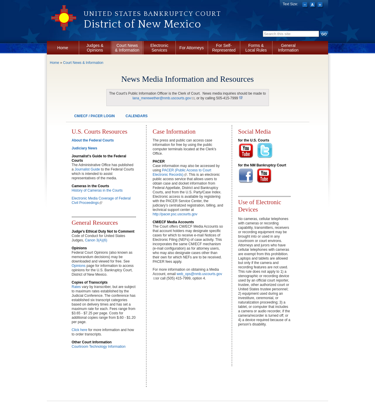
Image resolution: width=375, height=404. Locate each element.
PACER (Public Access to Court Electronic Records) (182, 172)
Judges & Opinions (94, 47)
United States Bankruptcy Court (152, 14)
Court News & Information (127, 47)
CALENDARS (136, 116)
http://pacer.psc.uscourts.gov (175, 214)
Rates (76, 287)
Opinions (79, 266)
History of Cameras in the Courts (97, 190)
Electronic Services (159, 47)
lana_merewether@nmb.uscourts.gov (164, 98)
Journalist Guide (87, 169)
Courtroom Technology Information (99, 347)
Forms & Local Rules (256, 47)
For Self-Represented (224, 47)
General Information (288, 47)
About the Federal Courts (93, 140)
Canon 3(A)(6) (96, 240)
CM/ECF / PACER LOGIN (94, 116)
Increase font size (321, 5)
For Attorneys (191, 47)
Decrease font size (305, 5)
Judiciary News (84, 148)
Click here (80, 330)
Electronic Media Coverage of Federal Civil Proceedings (101, 200)
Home (62, 47)
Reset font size (313, 5)
